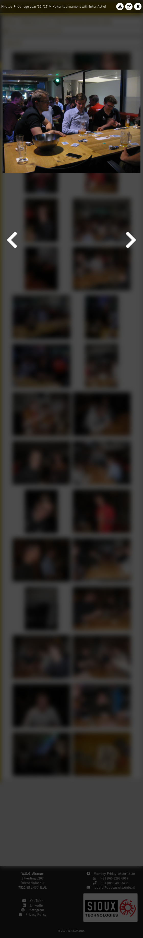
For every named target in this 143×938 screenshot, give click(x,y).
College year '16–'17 (32, 6)
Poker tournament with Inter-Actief (79, 6)
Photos (6, 6)
